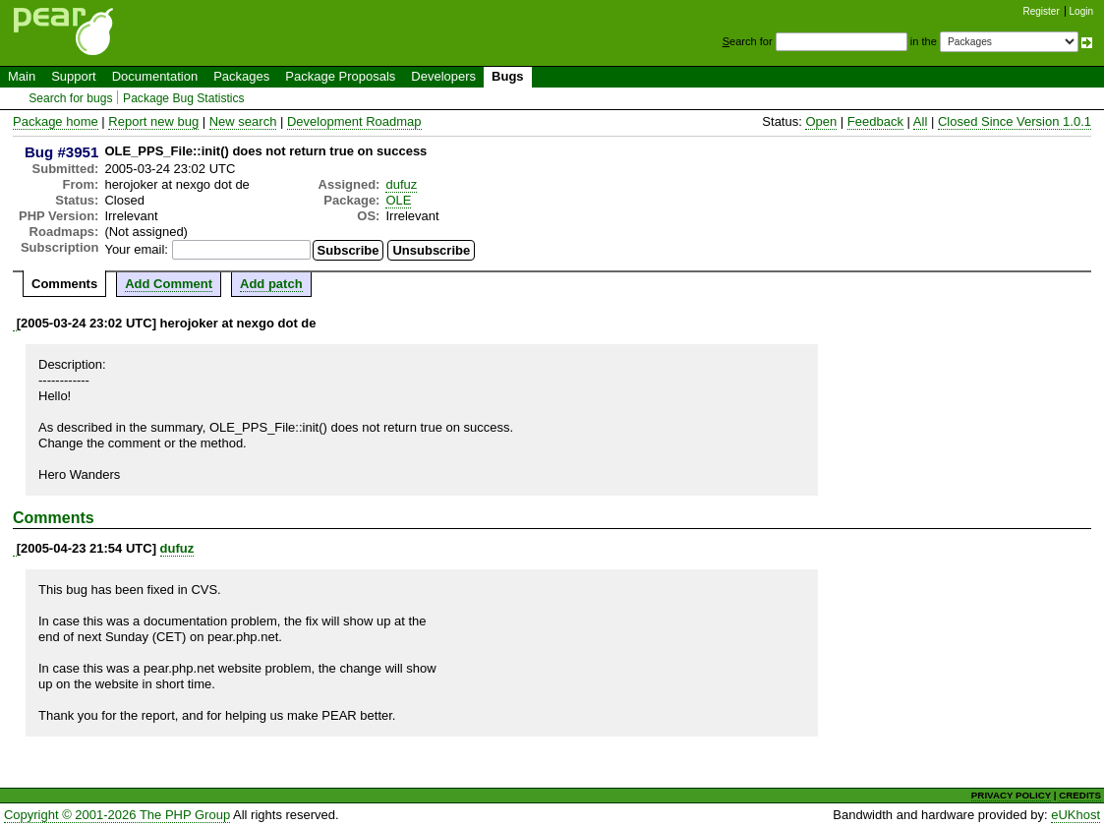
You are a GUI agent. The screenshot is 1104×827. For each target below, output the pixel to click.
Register (1041, 11)
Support (73, 76)
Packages (241, 76)
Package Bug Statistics (184, 98)
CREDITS (1080, 795)
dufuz (401, 184)
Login (1081, 11)
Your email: (136, 249)
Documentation (155, 76)
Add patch (271, 283)
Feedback (875, 121)
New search (243, 121)
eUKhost (1075, 814)
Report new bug (153, 121)
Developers (443, 76)
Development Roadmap (354, 121)
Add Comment (168, 283)
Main (21, 76)
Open (821, 121)
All (920, 121)
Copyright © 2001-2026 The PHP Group (117, 814)
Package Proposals (340, 76)
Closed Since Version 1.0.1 (1014, 121)
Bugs (508, 76)
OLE (398, 200)
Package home (55, 121)
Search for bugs (70, 98)
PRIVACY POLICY (1011, 795)
